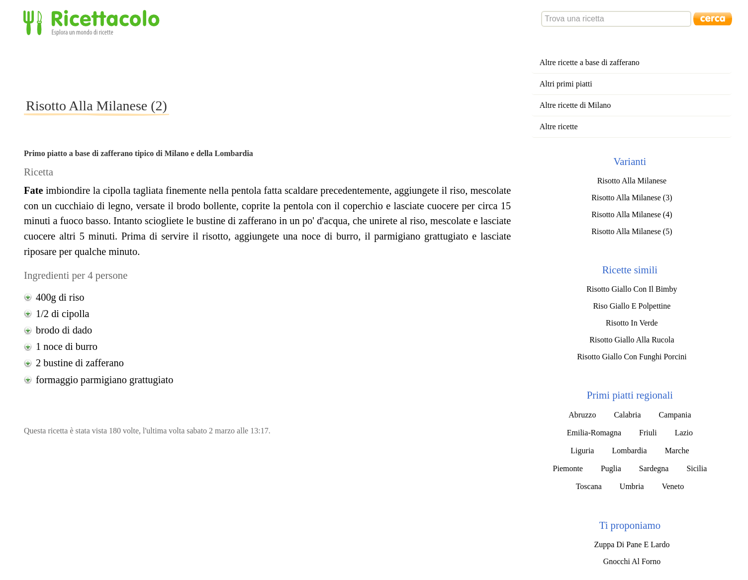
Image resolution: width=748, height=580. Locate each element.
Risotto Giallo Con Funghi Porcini (631, 356)
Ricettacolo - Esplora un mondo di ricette (93, 22)
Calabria (627, 415)
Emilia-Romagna (594, 432)
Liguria (582, 450)
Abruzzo (582, 415)
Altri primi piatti (566, 84)
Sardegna (654, 468)
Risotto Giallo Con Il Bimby (631, 289)
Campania (675, 415)
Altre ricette (559, 126)
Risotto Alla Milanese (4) (631, 214)
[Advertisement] (205, 66)
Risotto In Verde (632, 323)
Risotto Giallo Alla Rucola (631, 339)
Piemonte (568, 468)
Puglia (611, 468)
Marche (677, 450)
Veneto (673, 486)
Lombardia (629, 450)
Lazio (684, 432)
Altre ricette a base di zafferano (590, 62)
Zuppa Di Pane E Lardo (631, 544)
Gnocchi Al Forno (632, 561)
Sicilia (696, 468)
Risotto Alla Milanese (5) (631, 231)
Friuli (648, 432)
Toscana (589, 486)
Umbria (632, 486)
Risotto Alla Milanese (632, 180)
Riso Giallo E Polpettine (631, 306)
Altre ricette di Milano (575, 105)
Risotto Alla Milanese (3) (631, 197)
